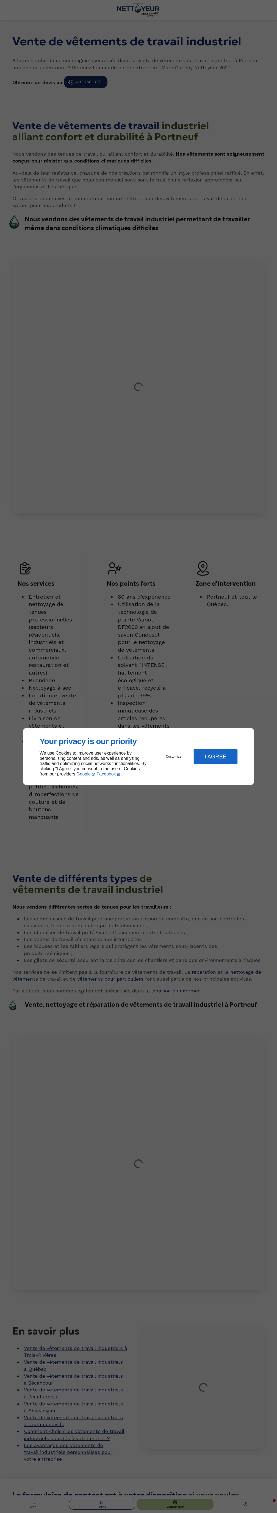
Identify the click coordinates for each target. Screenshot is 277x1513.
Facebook (106, 774)
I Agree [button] (215, 756)
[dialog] (138, 756)
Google (83, 774)
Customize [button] (174, 756)
